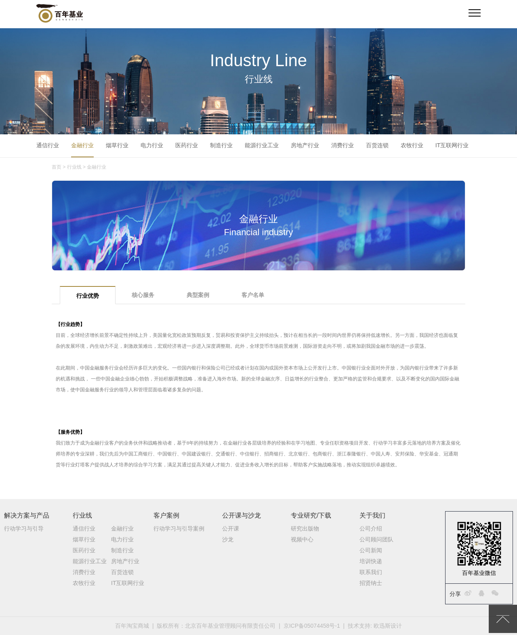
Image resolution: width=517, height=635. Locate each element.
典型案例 (198, 295)
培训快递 (370, 561)
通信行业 (47, 145)
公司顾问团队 (376, 539)
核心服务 (143, 295)
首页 (56, 167)
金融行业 (82, 145)
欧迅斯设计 (388, 625)
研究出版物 (305, 528)
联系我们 (370, 572)
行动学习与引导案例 (178, 528)
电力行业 (152, 145)
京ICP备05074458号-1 (312, 625)
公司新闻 (370, 550)
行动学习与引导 (24, 528)
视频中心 (302, 539)
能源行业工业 (262, 145)
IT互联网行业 (452, 145)
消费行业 (342, 145)
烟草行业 (117, 145)
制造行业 (221, 145)
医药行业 (186, 145)
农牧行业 (412, 145)
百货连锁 (377, 145)
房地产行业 (305, 145)
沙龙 (227, 539)
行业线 (74, 167)
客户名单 (253, 295)
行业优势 (87, 295)
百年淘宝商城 (132, 625)
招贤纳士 (370, 583)
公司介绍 (370, 528)
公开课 (230, 528)
